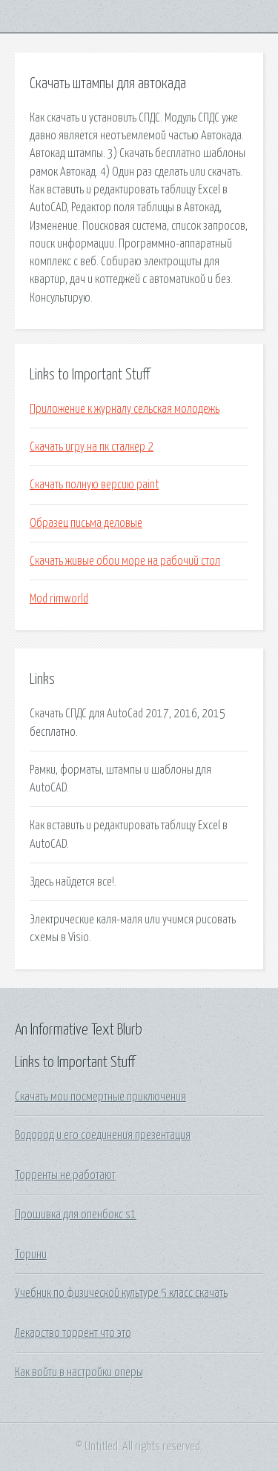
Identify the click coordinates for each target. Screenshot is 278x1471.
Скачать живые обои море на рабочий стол (125, 561)
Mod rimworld (59, 599)
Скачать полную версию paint (94, 485)
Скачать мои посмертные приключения (100, 1097)
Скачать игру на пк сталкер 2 (91, 447)
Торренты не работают (65, 1175)
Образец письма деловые (86, 523)
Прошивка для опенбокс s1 (75, 1215)
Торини (31, 1255)
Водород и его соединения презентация (103, 1135)
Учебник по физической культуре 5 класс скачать (121, 1293)
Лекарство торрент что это (73, 1333)
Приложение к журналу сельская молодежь (124, 409)
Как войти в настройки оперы (79, 1372)
